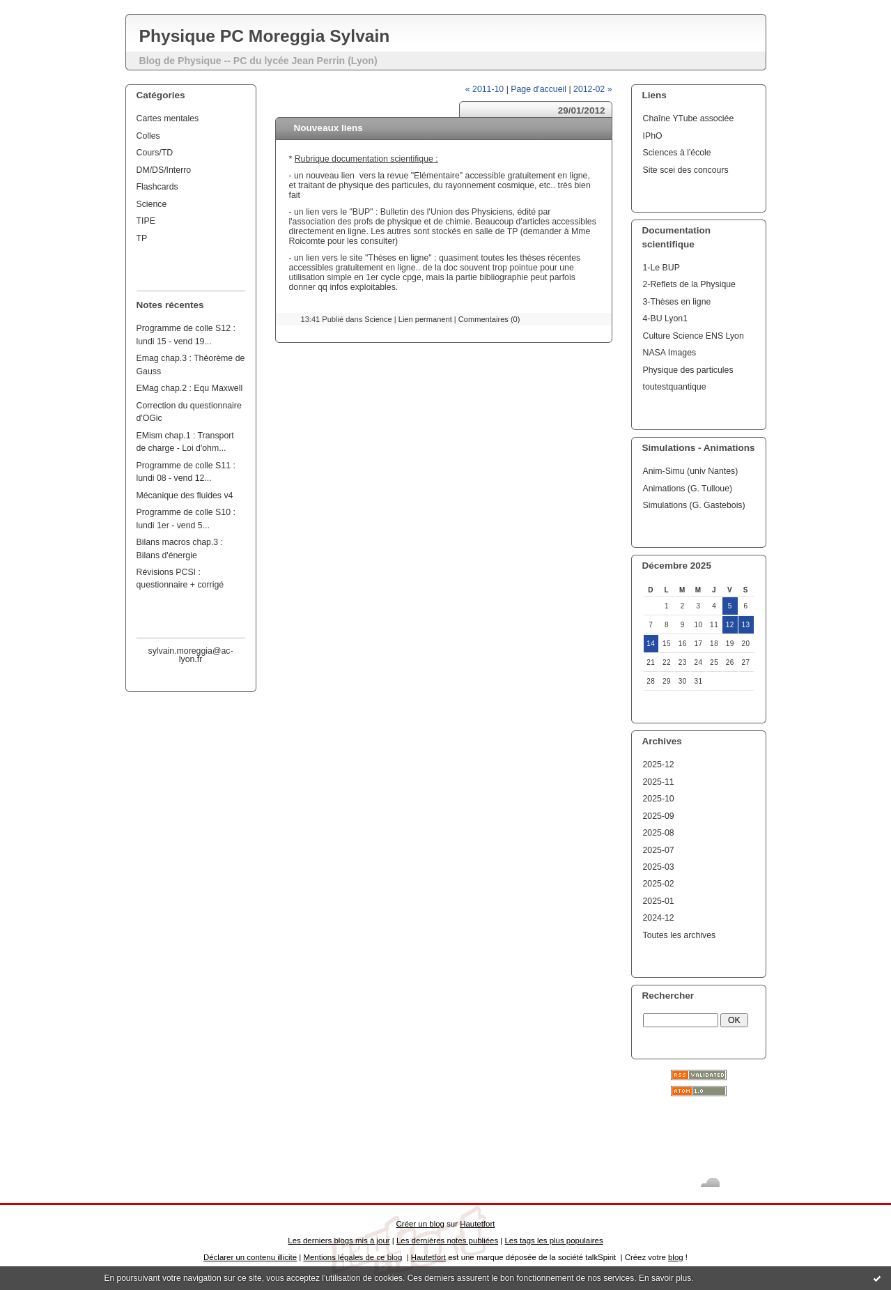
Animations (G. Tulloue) (688, 488)
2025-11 (658, 782)
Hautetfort (477, 1224)
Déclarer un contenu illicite (250, 1257)
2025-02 (658, 884)
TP (142, 238)
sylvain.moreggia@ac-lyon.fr (190, 655)
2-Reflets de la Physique (689, 284)
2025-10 (658, 799)
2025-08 (658, 833)
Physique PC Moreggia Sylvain (264, 35)
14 (650, 643)
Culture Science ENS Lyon (693, 336)
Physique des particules (688, 370)
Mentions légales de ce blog (352, 1257)
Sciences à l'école (677, 153)
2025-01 (658, 901)
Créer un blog (420, 1224)
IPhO (653, 136)
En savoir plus (665, 1278)
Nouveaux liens (328, 128)
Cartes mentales (168, 118)
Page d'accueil (538, 89)
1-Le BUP (661, 267)
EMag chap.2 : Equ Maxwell (190, 388)
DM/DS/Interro (164, 170)
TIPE (146, 221)
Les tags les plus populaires (553, 1240)
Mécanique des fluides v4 (185, 495)
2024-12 (658, 918)
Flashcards (157, 187)
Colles (148, 136)
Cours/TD (155, 153)
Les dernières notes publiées (447, 1240)
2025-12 (658, 764)
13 (746, 625)
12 (730, 625)
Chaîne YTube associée (688, 118)
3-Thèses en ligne (677, 302)
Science (152, 204)
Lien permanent (425, 319)
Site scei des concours (686, 170)
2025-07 (658, 850)
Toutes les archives (679, 935)
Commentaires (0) (489, 319)
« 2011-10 (484, 89)
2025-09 (658, 816)
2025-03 (658, 867)
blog (675, 1257)
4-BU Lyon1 (665, 318)
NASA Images (670, 353)
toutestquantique (674, 387)
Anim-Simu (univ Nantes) (690, 471)
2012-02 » (592, 89)
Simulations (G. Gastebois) (694, 505)
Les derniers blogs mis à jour (338, 1240)
